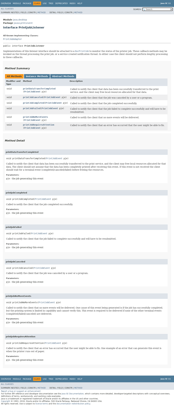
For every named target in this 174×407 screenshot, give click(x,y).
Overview (6, 3)
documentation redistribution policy (73, 404)
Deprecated (61, 3)
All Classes (7, 9)
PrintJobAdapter (12, 39)
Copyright (5, 401)
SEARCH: (137, 9)
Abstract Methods (63, 76)
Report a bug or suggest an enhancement (21, 391)
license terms (41, 404)
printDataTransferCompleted (39, 88)
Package (27, 3)
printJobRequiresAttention (38, 125)
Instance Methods (37, 76)
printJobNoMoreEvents (35, 117)
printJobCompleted (33, 103)
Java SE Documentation (73, 394)
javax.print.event (23, 23)
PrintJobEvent (32, 91)
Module (17, 3)
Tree (51, 3)
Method (41, 12)
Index (72, 3)
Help (79, 3)
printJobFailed (31, 108)
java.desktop (20, 19)
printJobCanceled (33, 97)
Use (45, 3)
